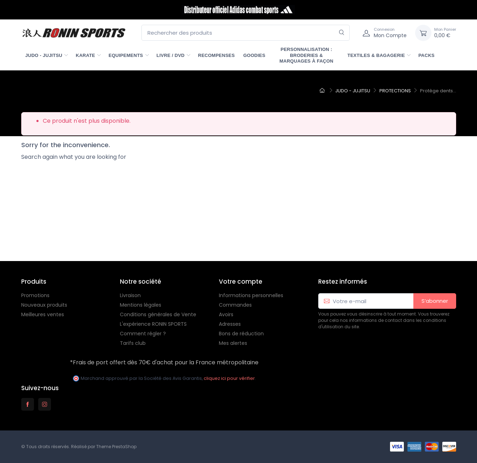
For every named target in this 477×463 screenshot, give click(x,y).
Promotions (35, 295)
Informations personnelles (251, 295)
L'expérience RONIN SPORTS (153, 324)
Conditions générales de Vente (158, 314)
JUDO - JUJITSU (44, 55)
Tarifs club (133, 343)
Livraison (130, 295)
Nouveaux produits (44, 304)
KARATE (85, 55)
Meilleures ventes (42, 314)
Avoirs (226, 314)
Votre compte (240, 281)
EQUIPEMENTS (126, 55)
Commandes (235, 304)
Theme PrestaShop (116, 447)
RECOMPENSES (216, 55)
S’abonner (434, 301)
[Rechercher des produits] (245, 33)
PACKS (426, 55)
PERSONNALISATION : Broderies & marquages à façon (306, 55)
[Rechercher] (342, 33)
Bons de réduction (241, 333)
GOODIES (254, 55)
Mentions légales (140, 304)
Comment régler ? (143, 333)
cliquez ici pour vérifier (229, 378)
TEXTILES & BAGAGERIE (376, 55)
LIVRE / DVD (171, 55)
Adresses (230, 324)
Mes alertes (233, 343)
